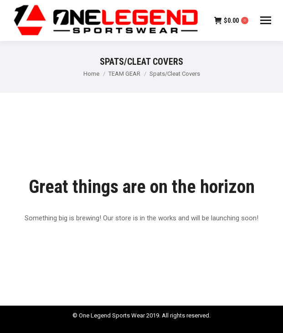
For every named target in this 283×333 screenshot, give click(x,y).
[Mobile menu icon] (265, 20)
